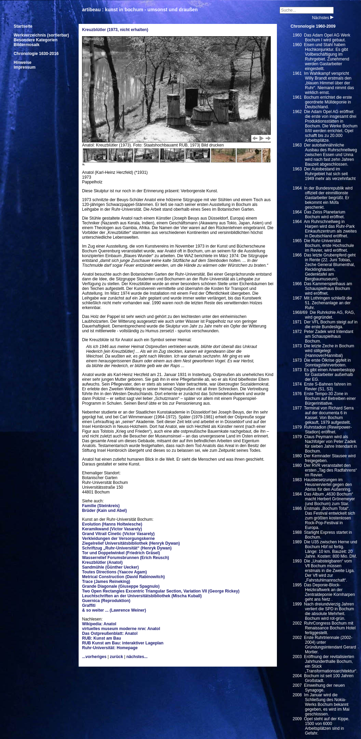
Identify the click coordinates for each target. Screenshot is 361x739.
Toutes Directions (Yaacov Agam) (114, 572)
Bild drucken (212, 145)
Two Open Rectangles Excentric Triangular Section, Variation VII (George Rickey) (161, 591)
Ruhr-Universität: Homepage (110, 647)
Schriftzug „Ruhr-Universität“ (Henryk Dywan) (127, 548)
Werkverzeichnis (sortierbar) (41, 35)
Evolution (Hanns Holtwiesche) (112, 524)
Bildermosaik (26, 44)
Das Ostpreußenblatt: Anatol (109, 633)
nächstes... (137, 656)
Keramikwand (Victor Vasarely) (112, 529)
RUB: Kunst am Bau (101, 638)
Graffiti (88, 605)
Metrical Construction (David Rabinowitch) (123, 576)
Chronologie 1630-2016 (36, 53)
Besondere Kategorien (35, 40)
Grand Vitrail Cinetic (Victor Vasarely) (118, 533)
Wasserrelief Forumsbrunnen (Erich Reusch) (125, 557)
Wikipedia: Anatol (99, 624)
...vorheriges (94, 656)
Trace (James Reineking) (106, 581)
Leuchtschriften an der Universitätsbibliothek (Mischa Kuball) (142, 596)
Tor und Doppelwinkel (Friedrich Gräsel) (121, 552)
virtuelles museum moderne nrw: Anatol (121, 628)
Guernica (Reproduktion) (106, 600)
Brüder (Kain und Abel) (104, 510)
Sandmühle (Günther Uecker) (110, 567)
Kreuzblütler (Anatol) (102, 562)
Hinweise (22, 62)
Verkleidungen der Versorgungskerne (118, 538)
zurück (116, 656)
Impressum (25, 67)
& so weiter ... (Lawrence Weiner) (114, 610)
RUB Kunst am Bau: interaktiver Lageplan (122, 643)
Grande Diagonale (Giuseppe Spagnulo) (121, 586)
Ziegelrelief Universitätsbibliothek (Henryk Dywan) (131, 543)
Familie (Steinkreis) (101, 505)
